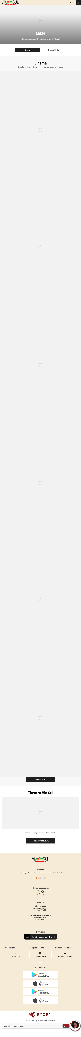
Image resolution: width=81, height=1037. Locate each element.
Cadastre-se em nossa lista (40, 937)
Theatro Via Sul (53, 50)
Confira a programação (41, 841)
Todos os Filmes (40, 779)
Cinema (27, 50)
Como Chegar (40, 878)
